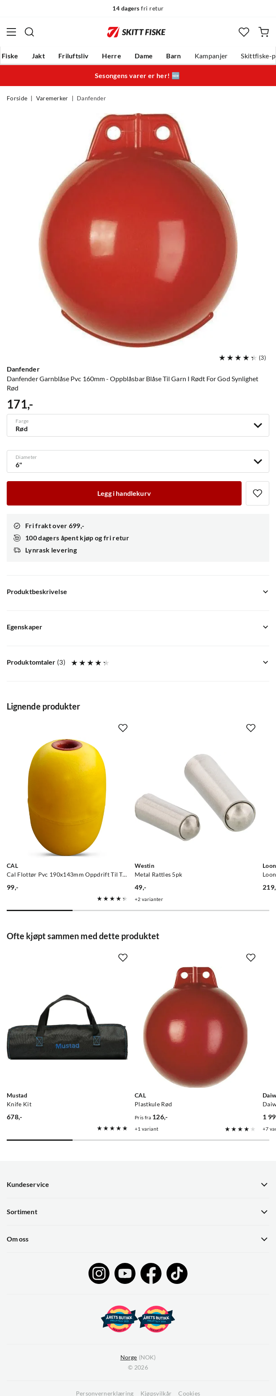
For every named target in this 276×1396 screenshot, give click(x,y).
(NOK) (138, 1357)
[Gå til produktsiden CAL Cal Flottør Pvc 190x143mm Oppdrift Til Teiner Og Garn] (67, 797)
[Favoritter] (244, 32)
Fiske (10, 56)
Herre (111, 56)
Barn (173, 56)
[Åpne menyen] (11, 32)
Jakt (38, 56)
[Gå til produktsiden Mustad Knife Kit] (67, 1027)
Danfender (91, 98)
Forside (17, 98)
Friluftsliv (73, 56)
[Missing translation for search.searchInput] (29, 32)
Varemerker (52, 98)
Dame (144, 56)
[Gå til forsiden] (136, 31)
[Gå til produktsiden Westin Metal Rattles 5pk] (195, 797)
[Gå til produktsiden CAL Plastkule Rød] (195, 1027)
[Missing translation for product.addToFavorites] (257, 493)
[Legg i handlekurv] (124, 493)
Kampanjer (211, 56)
